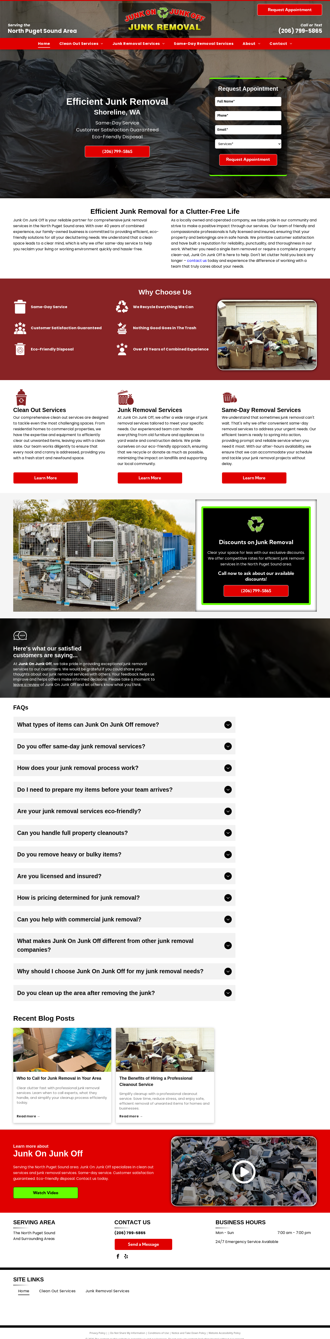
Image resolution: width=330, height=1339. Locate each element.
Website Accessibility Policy (225, 1333)
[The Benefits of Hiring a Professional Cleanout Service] (165, 1050)
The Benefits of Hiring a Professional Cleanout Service (155, 1081)
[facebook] (117, 1257)
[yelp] (126, 1257)
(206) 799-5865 (300, 31)
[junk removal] (62, 1050)
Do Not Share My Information (127, 1333)
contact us (197, 260)
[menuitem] (44, 44)
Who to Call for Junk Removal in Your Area (59, 1078)
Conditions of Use (158, 1333)
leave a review (26, 684)
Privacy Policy (97, 1333)
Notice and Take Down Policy (189, 1333)
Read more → (28, 1116)
